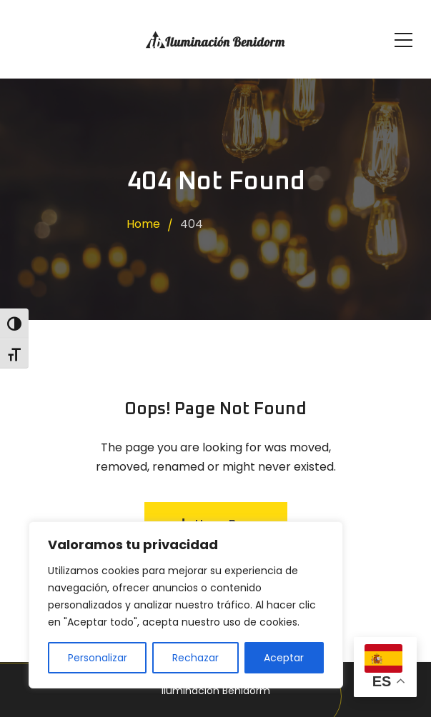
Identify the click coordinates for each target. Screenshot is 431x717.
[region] (186, 604)
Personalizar (97, 658)
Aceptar (284, 658)
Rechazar (195, 658)
